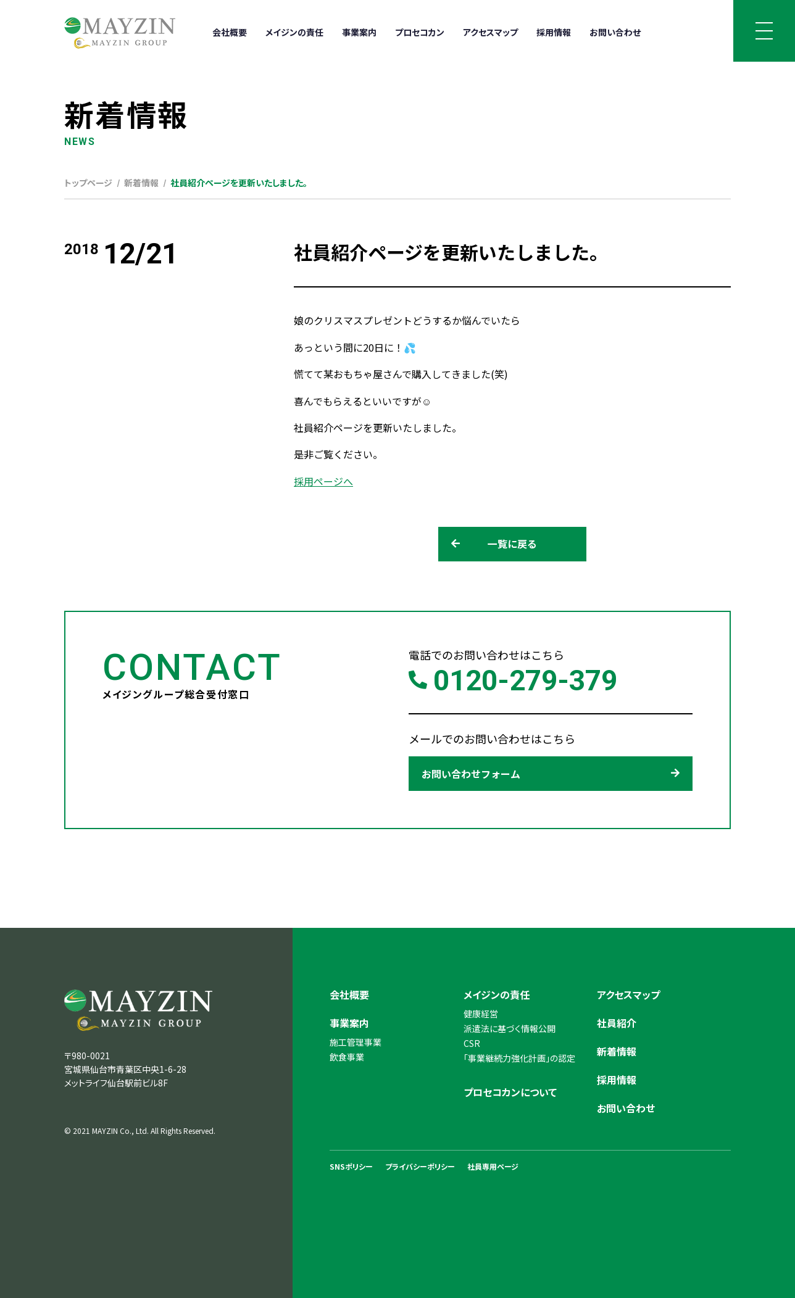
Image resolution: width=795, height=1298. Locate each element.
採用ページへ (323, 481)
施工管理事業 (355, 1042)
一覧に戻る (494, 544)
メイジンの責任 (294, 32)
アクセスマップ (490, 32)
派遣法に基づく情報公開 (510, 1028)
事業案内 (359, 32)
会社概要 (229, 32)
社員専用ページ (492, 1166)
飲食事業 (347, 1057)
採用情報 (553, 32)
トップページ (88, 182)
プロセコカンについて (510, 1092)
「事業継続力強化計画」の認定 (519, 1058)
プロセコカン (419, 32)
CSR (472, 1043)
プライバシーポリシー (420, 1166)
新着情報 (141, 182)
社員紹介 (616, 1022)
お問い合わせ (615, 32)
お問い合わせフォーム (551, 773)
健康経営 (481, 1013)
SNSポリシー (351, 1166)
